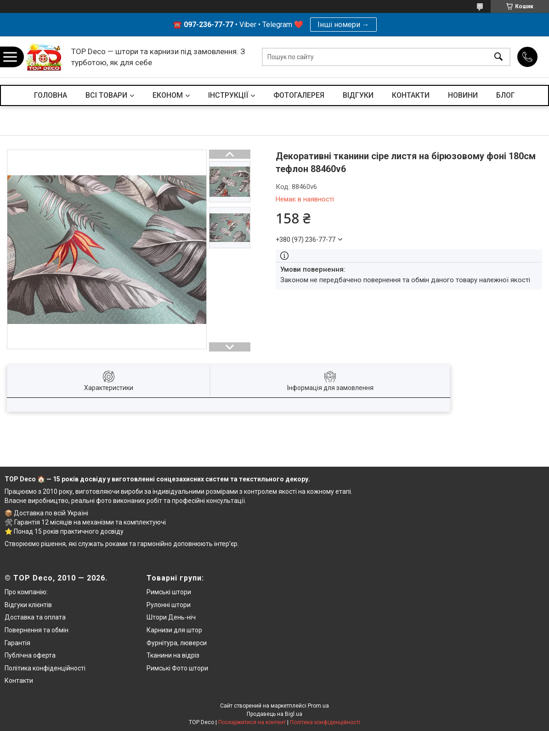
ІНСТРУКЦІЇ (228, 95)
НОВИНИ (463, 95)
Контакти (19, 680)
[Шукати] (498, 57)
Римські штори (169, 592)
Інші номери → (343, 24)
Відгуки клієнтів (28, 604)
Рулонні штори (169, 604)
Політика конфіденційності (45, 668)
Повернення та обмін (36, 630)
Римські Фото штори (177, 668)
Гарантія (17, 643)
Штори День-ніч (171, 617)
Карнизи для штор (174, 630)
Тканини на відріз (173, 655)
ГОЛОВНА (50, 95)
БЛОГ (505, 95)
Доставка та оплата (35, 617)
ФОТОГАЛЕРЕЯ (298, 95)
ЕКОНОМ (168, 95)
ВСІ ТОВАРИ (106, 95)
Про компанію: (26, 592)
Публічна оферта (30, 655)
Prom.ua (318, 706)
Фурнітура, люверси (177, 643)
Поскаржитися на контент (252, 722)
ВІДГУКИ (358, 95)
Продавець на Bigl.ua (274, 714)
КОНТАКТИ (411, 95)
